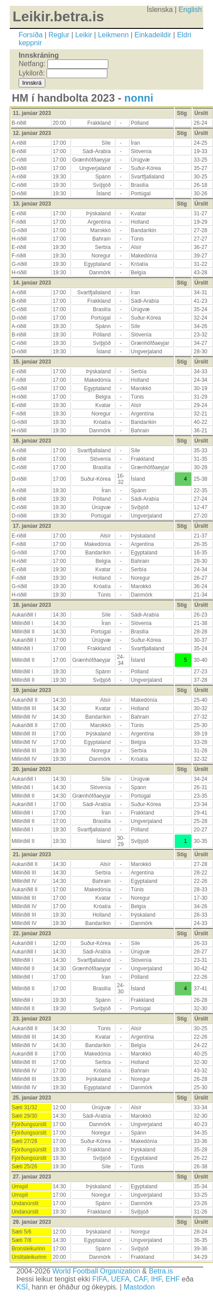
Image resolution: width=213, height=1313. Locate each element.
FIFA (99, 1279)
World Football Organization (96, 1271)
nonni (138, 98)
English (189, 9)
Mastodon (139, 1287)
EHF (173, 1279)
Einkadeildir (152, 35)
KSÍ (22, 1287)
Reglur (58, 35)
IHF (156, 1279)
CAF (140, 1279)
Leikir (83, 35)
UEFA (120, 1279)
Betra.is (161, 1271)
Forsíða (31, 35)
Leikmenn (113, 35)
